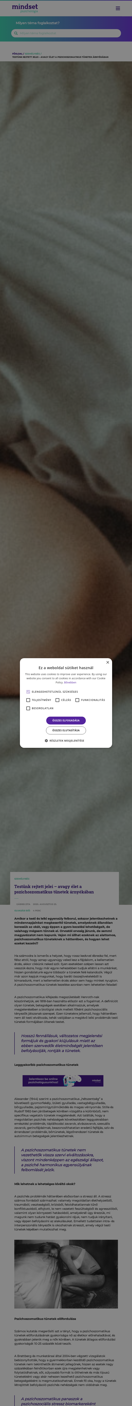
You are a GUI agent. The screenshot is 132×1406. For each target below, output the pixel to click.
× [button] (107, 662)
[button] (66, 741)
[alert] (66, 703)
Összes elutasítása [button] (66, 730)
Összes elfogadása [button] (66, 720)
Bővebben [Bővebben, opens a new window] (70, 682)
